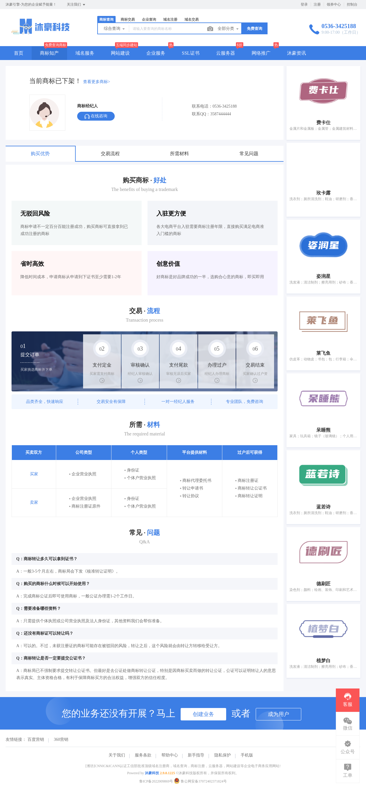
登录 (304, 4)
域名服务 (84, 53)
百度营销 (35, 739)
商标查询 (106, 19)
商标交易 (128, 19)
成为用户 (278, 714)
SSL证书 (191, 53)
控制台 (352, 4)
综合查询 (115, 29)
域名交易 (191, 19)
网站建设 (120, 53)
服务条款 (143, 755)
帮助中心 (169, 755)
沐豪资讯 (296, 53)
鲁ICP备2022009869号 (156, 781)
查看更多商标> (96, 82)
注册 (317, 4)
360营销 (61, 739)
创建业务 (203, 714)
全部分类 (228, 29)
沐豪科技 (152, 773)
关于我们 (116, 755)
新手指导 (196, 755)
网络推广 (261, 53)
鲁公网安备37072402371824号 (200, 781)
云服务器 (225, 53)
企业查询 (149, 19)
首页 (18, 53)
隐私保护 (222, 755)
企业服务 (155, 53)
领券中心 (334, 4)
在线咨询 (96, 116)
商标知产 (49, 53)
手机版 (247, 755)
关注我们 (76, 4)
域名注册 (170, 19)
